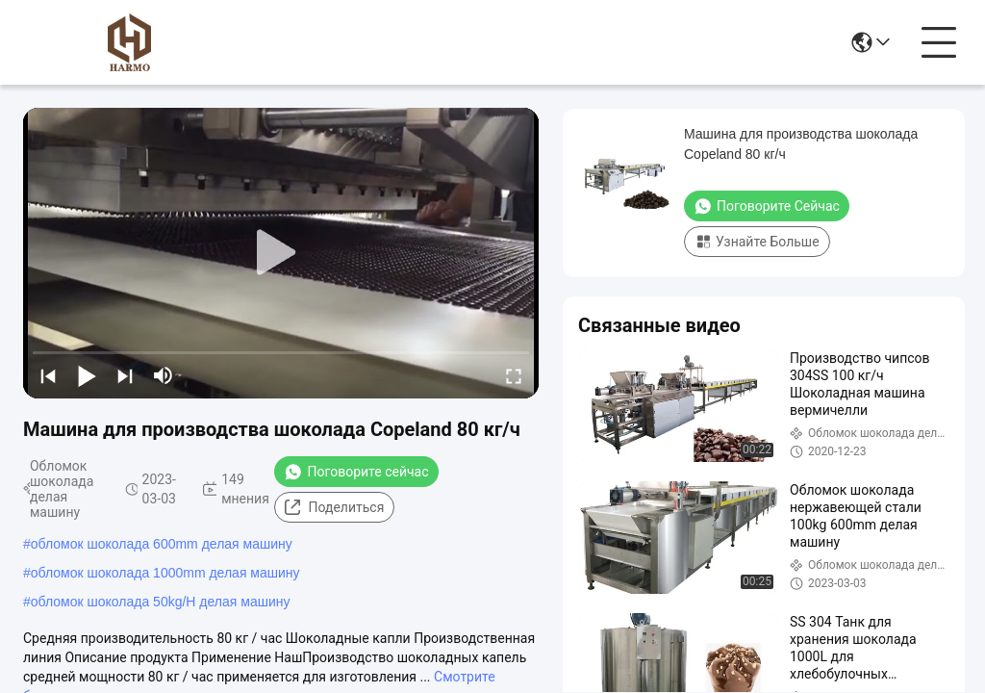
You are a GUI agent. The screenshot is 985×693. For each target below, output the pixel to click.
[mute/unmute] (163, 375)
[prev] (48, 375)
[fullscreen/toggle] (513, 375)
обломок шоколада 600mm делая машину (161, 544)
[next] (125, 375)
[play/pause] (86, 375)
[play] (281, 253)
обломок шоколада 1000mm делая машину (165, 572)
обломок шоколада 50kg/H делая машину (160, 601)
